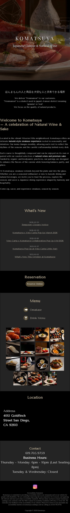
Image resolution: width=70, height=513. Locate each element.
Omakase (32, 308)
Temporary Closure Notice (35, 224)
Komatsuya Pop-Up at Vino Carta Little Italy (35, 248)
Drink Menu (33, 316)
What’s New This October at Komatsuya (35, 256)
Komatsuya (35, 37)
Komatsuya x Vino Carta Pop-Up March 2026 (35, 232)
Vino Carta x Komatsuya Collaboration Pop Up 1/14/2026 (35, 240)
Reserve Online (35, 282)
